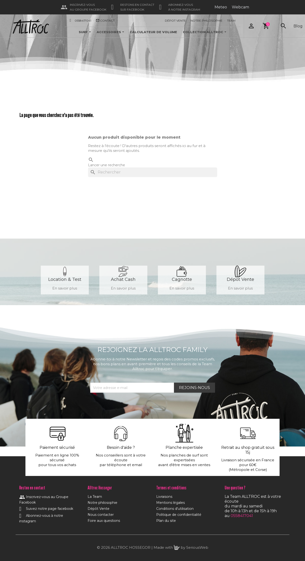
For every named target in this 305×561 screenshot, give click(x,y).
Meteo (221, 7)
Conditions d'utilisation (175, 508)
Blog (298, 26)
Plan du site (166, 520)
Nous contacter (101, 514)
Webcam (240, 7)
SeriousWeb (197, 547)
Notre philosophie (102, 502)
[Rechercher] (152, 172)
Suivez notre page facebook (46, 508)
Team (231, 20)
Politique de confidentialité (178, 514)
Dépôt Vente (98, 508)
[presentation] (126, 404)
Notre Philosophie (206, 20)
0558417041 (83, 20)
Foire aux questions (104, 520)
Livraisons (164, 496)
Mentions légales (170, 502)
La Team (95, 496)
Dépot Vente (175, 20)
